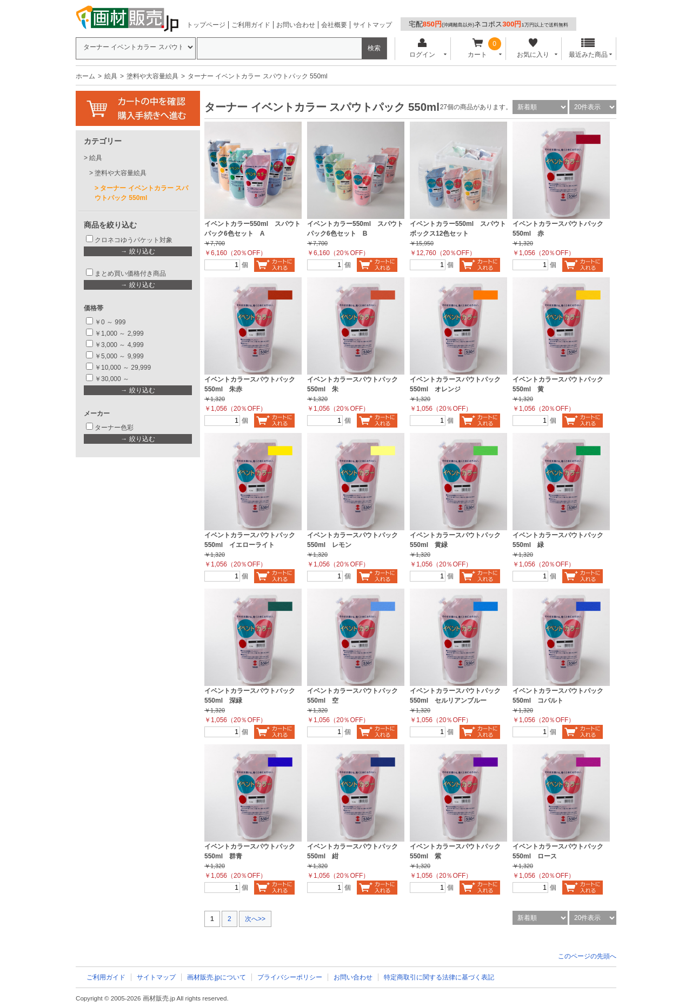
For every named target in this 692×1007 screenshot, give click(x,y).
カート (478, 48)
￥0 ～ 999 (110, 322)
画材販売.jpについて (216, 977)
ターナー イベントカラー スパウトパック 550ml (141, 193)
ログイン (422, 48)
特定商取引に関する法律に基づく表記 (439, 977)
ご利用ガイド (250, 25)
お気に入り (533, 48)
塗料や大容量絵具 (152, 76)
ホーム (85, 76)
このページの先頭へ (587, 956)
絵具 (110, 76)
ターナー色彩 (114, 427)
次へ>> (255, 919)
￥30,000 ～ (113, 379)
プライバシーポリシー (289, 977)
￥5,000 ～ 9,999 (119, 356)
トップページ (206, 25)
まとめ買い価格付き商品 (130, 273)
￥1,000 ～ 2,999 (119, 333)
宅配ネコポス (488, 24)
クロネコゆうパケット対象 (133, 240)
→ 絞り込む (138, 251)
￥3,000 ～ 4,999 (119, 345)
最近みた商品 (588, 48)
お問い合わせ (295, 25)
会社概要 (334, 25)
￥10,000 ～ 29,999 (123, 367)
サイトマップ (372, 25)
